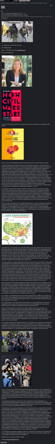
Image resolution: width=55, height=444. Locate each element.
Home (2, 3)
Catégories (21, 3)
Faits (5, 3)
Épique (16, 3)
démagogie (37, 16)
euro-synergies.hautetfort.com (13, 13)
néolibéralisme (26, 16)
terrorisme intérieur (14, 16)
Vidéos (35, 3)
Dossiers (25, 3)
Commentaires (40, 3)
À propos (45, 3)
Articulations (12, 3)
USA (2, 11)
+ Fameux (32, 3)
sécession (22, 16)
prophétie (8, 16)
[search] (8, 0)
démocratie (5, 16)
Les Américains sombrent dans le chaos (14, 15)
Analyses (8, 3)
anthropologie (32, 16)
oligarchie (6, 17)
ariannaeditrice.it (21, 50)
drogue (19, 16)
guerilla (2, 17)
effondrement (41, 16)
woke (6, 18)
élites (3, 18)
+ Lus (28, 3)
